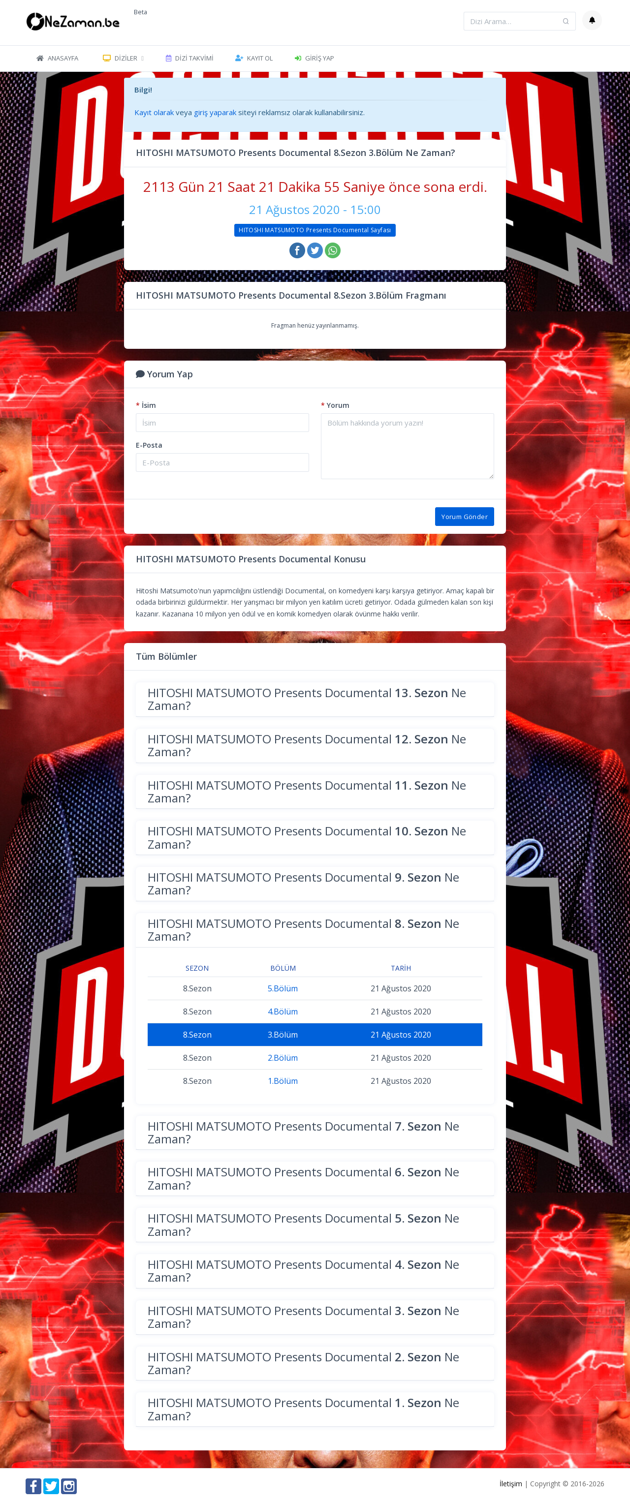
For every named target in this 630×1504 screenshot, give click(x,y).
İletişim (511, 1483)
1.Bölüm (283, 1080)
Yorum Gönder (464, 516)
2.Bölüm (283, 1057)
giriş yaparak (215, 112)
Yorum (335, 405)
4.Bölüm (283, 1011)
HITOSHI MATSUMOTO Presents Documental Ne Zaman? (307, 698)
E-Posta (149, 445)
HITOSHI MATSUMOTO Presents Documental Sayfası (315, 230)
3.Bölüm (283, 1034)
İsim (146, 405)
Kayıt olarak (154, 112)
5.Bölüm (283, 988)
